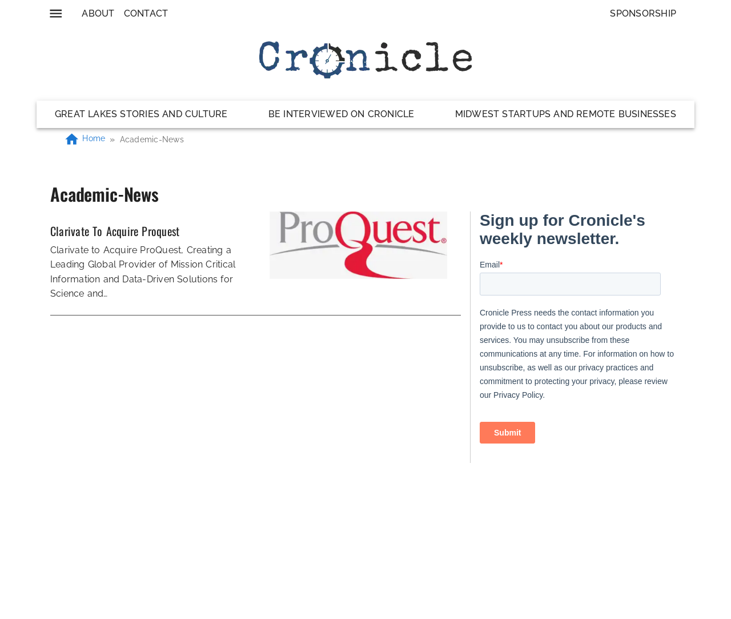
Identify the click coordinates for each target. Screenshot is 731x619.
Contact (146, 13)
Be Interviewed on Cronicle (341, 114)
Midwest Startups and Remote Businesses (565, 114)
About (98, 13)
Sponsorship (643, 13)
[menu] (55, 13)
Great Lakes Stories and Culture (141, 114)
